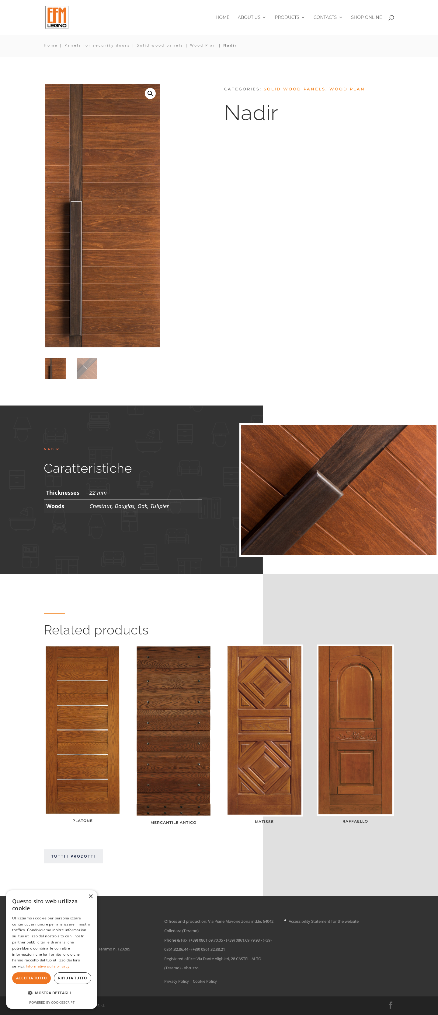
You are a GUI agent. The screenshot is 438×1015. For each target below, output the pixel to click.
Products (287, 17)
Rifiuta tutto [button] (72, 978)
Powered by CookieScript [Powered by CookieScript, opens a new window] (52, 1002)
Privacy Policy (176, 981)
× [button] (90, 896)
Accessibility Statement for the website (324, 921)
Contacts (325, 17)
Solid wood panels (160, 45)
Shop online (366, 17)
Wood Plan (203, 45)
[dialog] (51, 949)
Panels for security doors (97, 45)
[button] (150, 93)
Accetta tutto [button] (31, 978)
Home (223, 17)
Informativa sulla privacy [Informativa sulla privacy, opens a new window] (48, 966)
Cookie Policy (205, 981)
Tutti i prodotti (73, 856)
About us (249, 17)
